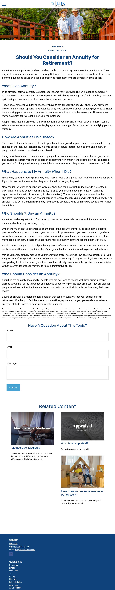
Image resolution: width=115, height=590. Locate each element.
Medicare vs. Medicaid (25, 447)
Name (10, 330)
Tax (10, 573)
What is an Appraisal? (74, 443)
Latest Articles (15, 582)
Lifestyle (13, 579)
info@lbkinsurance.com (25, 550)
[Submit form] (13, 387)
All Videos (13, 585)
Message (12, 363)
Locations (13, 543)
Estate (12, 568)
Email (9, 346)
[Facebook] (11, 554)
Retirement (14, 565)
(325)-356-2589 (22, 547)
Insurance (13, 571)
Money (12, 576)
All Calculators (15, 588)
